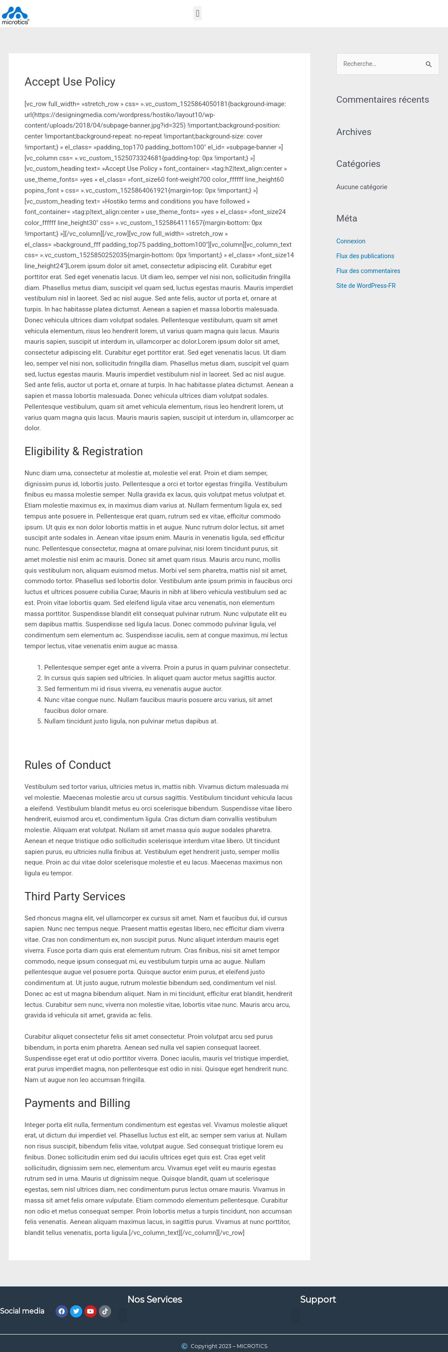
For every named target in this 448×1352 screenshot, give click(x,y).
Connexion (352, 242)
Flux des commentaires (370, 271)
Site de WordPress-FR (367, 286)
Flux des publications (367, 257)
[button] (197, 13)
